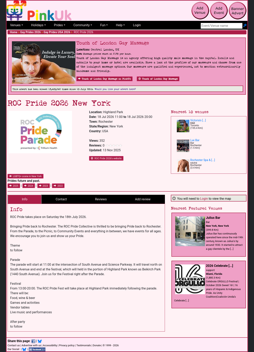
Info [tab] (24, 199)
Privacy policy (66, 345)
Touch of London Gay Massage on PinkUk (104, 79)
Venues (15, 25)
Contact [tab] (61, 199)
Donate (97, 345)
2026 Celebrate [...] (219, 266)
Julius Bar (213, 218)
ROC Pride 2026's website (106, 158)
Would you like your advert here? (115, 89)
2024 (28, 185)
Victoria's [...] (198, 120)
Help (119, 25)
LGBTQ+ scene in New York (25, 176)
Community (81, 25)
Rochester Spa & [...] (202, 160)
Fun (102, 25)
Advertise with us (31, 345)
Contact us (14, 345)
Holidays (37, 25)
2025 (13, 185)
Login (137, 25)
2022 (58, 185)
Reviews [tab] (101, 199)
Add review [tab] (142, 199)
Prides (58, 25)
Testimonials (83, 345)
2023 (43, 185)
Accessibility (50, 345)
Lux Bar (194, 140)
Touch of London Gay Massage (158, 79)
